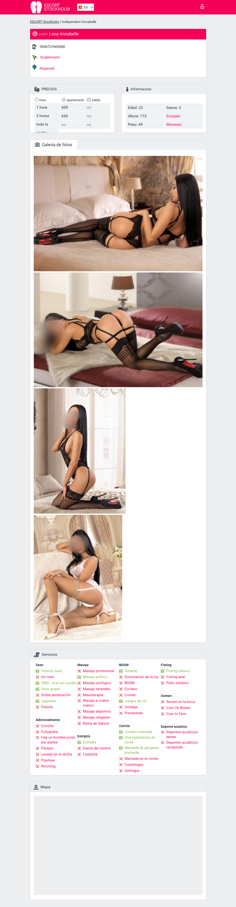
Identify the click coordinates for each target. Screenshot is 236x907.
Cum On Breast (178, 708)
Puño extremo (177, 683)
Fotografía (49, 732)
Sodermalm (46, 57)
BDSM (130, 683)
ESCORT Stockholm (44, 22)
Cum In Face (176, 714)
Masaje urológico (97, 683)
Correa (130, 695)
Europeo (173, 116)
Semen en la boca (180, 702)
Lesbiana (90, 754)
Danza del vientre (96, 748)
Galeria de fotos (53, 144)
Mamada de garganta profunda (141, 750)
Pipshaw (48, 760)
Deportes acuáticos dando (182, 734)
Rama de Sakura (96, 723)
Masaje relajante (96, 717)
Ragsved (43, 68)
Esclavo (131, 689)
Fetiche (47, 707)
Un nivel (47, 677)
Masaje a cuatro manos (96, 703)
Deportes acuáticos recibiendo (182, 744)
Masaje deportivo (97, 711)
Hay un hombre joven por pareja (58, 739)
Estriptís (89, 742)
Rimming (48, 766)
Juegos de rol (136, 701)
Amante (131, 671)
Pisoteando (134, 713)
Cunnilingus (134, 764)
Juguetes (48, 701)
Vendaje (131, 707)
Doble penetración (56, 695)
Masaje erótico (95, 677)
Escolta (47, 726)
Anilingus (132, 770)
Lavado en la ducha (56, 754)
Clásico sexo (51, 671)
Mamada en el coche (141, 758)
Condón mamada (138, 732)
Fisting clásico (178, 671)
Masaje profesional (98, 671)
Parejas (47, 748)
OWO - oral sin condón (59, 683)
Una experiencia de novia (140, 739)
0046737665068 (52, 47)
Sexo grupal (50, 689)
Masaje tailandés (96, 689)
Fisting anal (175, 677)
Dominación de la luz (141, 677)
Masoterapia (93, 695)
